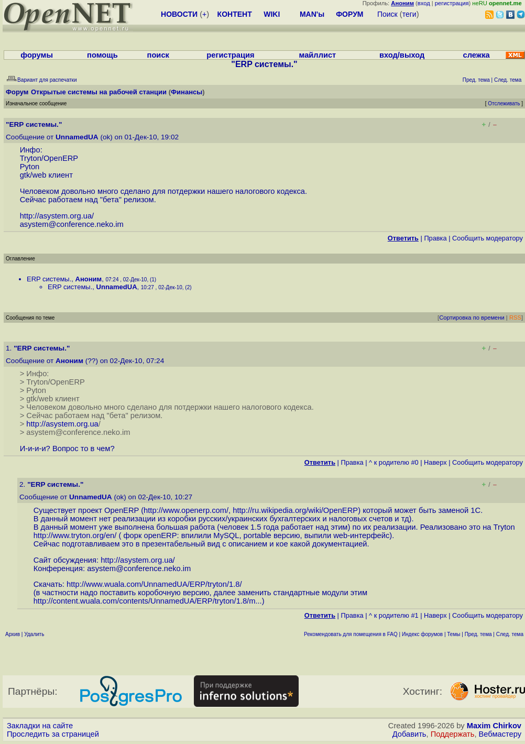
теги (409, 14)
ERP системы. (49, 279)
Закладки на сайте (40, 725)
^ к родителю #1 (394, 615)
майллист (317, 55)
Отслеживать (504, 103)
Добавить (409, 734)
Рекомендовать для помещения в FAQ (351, 634)
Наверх (435, 462)
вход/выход (401, 55)
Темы (453, 634)
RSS (515, 317)
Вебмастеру (500, 734)
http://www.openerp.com (185, 510)
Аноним (88, 279)
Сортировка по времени (472, 317)
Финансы (186, 92)
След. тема (509, 634)
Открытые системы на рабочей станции (99, 92)
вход (424, 3)
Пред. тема (478, 634)
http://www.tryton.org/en (74, 535)
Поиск (387, 14)
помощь (102, 55)
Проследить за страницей (53, 734)
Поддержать (453, 734)
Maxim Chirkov (494, 725)
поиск (158, 55)
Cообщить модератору (487, 238)
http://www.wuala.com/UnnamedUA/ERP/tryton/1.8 (153, 584)
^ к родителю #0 (394, 462)
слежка (476, 55)
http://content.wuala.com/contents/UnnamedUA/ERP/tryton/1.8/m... (148, 601)
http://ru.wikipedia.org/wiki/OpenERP (295, 510)
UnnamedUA (77, 137)
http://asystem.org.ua (56, 216)
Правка (435, 238)
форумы (36, 55)
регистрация (452, 3)
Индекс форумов (422, 634)
